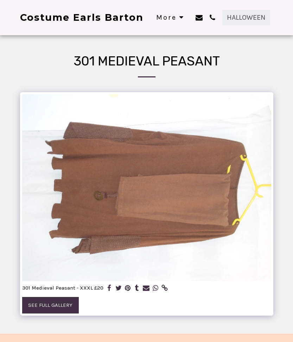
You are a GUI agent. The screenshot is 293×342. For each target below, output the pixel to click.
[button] (199, 17)
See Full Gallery (50, 305)
